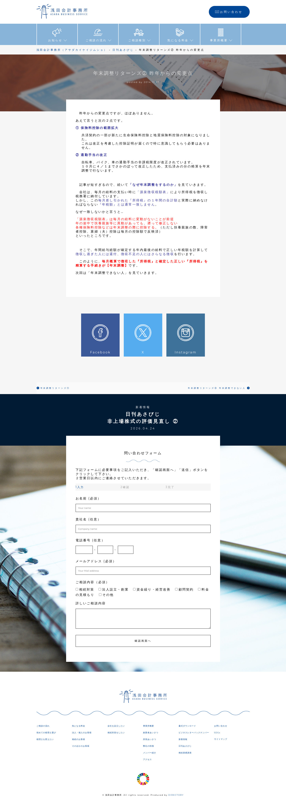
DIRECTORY (176, 795)
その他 (106, 594)
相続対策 (85, 589)
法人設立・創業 (113, 589)
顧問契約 (184, 589)
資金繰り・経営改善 (152, 589)
